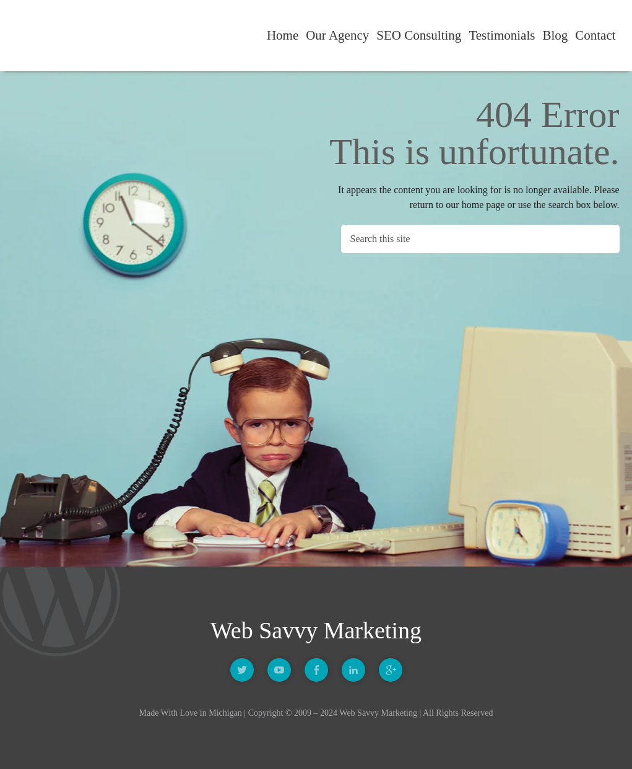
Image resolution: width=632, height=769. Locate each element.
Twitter (242, 670)
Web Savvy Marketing (61, 35)
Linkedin (353, 670)
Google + (390, 670)
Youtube (279, 670)
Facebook (316, 670)
